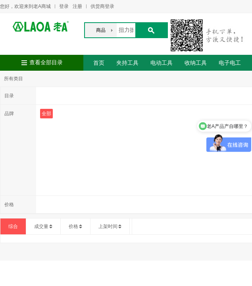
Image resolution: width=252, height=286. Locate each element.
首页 (98, 63)
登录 (64, 6)
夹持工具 (127, 63)
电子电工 (230, 63)
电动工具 (161, 63)
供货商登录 (102, 6)
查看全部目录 (46, 63)
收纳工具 (196, 63)
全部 (46, 113)
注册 (77, 6)
